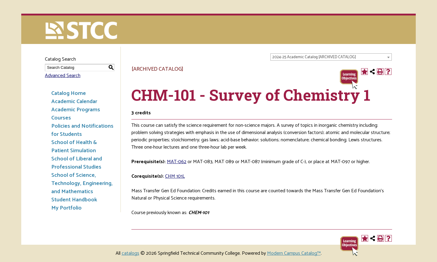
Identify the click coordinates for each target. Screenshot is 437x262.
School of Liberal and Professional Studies (76, 163)
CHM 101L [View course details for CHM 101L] (175, 176)
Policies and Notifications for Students (82, 130)
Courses (61, 118)
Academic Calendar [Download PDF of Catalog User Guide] (74, 101)
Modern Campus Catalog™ (294, 253)
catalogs (130, 253)
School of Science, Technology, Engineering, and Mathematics (82, 183)
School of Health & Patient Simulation (74, 146)
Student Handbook (74, 199)
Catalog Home (68, 93)
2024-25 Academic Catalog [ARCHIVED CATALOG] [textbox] (314, 57)
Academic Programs (75, 109)
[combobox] (331, 57)
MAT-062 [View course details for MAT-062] (176, 162)
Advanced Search (62, 76)
